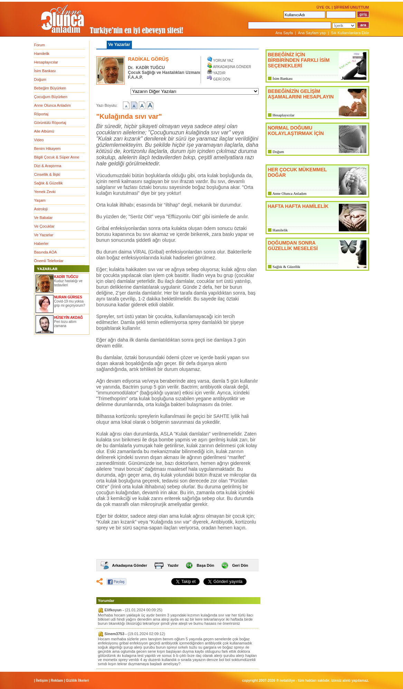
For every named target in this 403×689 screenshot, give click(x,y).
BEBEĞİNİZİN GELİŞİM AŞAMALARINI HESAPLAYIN (301, 93)
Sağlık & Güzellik (48, 183)
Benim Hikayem (47, 148)
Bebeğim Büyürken (50, 88)
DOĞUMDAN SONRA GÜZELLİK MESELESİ (293, 245)
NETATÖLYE (287, 680)
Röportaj (41, 114)
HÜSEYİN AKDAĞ (68, 317)
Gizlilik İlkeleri (77, 680)
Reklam (57, 680)
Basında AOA (45, 252)
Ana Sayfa (284, 33)
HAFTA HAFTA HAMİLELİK (298, 206)
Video (39, 140)
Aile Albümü (44, 131)
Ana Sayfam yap (312, 33)
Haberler (41, 243)
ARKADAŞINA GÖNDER (232, 67)
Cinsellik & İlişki (47, 174)
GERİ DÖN (221, 79)
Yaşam (40, 200)
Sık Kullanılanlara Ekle (350, 33)
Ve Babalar (43, 218)
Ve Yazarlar (44, 235)
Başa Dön (205, 565)
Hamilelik (42, 53)
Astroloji (41, 209)
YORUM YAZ (223, 61)
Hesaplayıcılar (46, 62)
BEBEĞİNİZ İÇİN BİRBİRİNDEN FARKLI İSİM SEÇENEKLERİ (299, 60)
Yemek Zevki (45, 192)
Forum (39, 45)
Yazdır (173, 565)
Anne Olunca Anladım (52, 105)
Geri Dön (240, 565)
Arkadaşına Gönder (129, 565)
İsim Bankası (45, 71)
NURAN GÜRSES (68, 297)
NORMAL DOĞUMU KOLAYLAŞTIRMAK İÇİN (296, 130)
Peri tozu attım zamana (65, 324)
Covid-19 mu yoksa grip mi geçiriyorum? (69, 303)
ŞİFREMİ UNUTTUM (351, 7)
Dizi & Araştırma (47, 166)
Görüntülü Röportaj (50, 123)
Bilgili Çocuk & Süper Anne (56, 157)
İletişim (42, 680)
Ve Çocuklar (44, 226)
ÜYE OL (323, 7)
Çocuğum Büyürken (51, 97)
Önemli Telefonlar (49, 261)
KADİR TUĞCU (66, 277)
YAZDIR (219, 73)
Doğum (40, 79)
